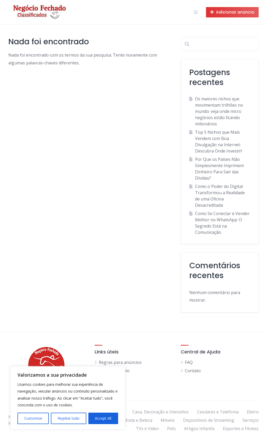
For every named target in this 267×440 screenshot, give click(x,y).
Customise (33, 418)
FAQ (189, 362)
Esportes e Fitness (241, 428)
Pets (171, 428)
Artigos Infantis (199, 428)
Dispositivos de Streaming (208, 420)
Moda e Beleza (138, 420)
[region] (67, 398)
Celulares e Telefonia (218, 412)
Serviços (250, 420)
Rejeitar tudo (69, 418)
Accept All (103, 418)
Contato (193, 371)
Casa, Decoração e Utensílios (160, 412)
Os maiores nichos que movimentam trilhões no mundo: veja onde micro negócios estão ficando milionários (219, 111)
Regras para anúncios (120, 362)
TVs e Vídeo (147, 428)
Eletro (253, 412)
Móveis (168, 420)
